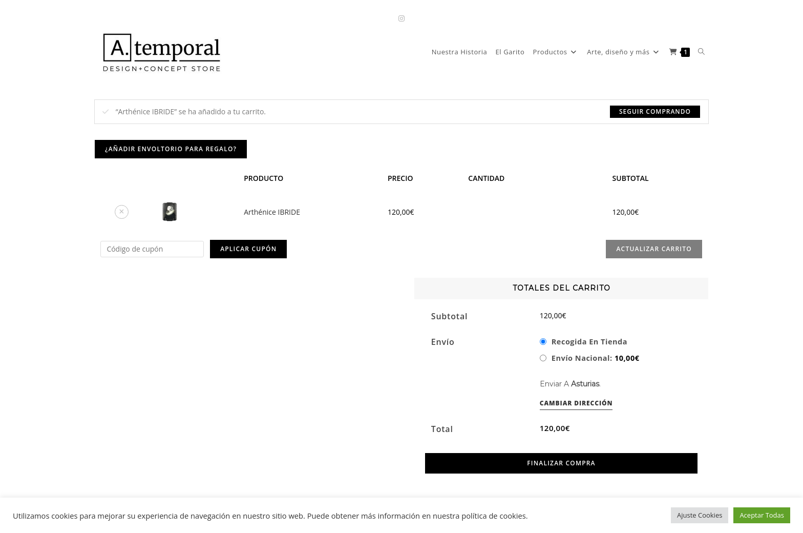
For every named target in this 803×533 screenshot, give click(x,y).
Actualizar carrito (653, 248)
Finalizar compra (561, 463)
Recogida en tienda (589, 341)
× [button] (121, 211)
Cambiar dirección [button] (576, 403)
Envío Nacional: (596, 358)
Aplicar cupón (248, 248)
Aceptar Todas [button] (761, 515)
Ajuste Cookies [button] (699, 515)
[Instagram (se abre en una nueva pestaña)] (401, 18)
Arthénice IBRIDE (272, 212)
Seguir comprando (655, 111)
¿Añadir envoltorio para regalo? (171, 149)
